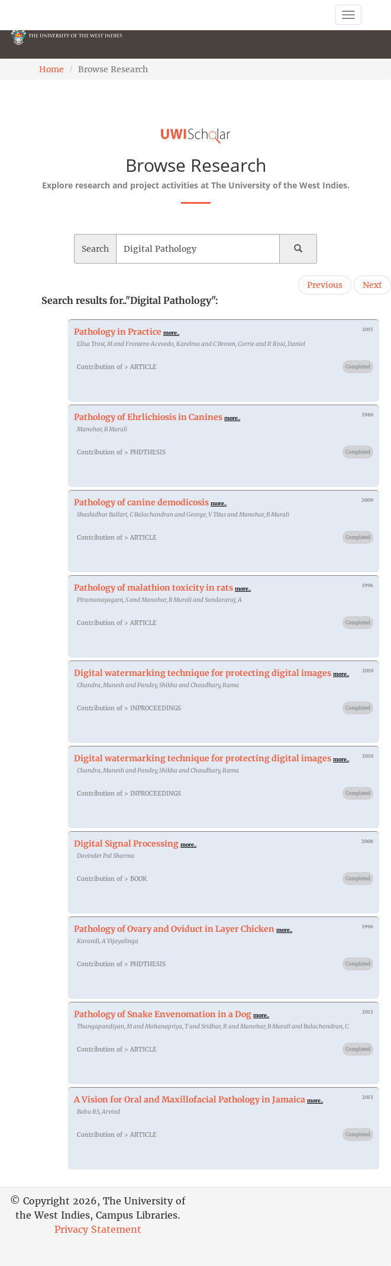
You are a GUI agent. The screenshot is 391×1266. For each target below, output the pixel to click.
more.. (171, 332)
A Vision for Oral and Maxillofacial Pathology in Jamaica (189, 1099)
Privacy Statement (97, 1229)
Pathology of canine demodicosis (141, 502)
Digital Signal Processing (126, 843)
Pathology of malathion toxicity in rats (153, 587)
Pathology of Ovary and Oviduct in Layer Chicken (174, 929)
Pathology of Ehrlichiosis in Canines (148, 417)
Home (51, 69)
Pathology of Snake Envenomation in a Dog (162, 1014)
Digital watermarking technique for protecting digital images (202, 673)
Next (372, 285)
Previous (324, 285)
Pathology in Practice (117, 331)
